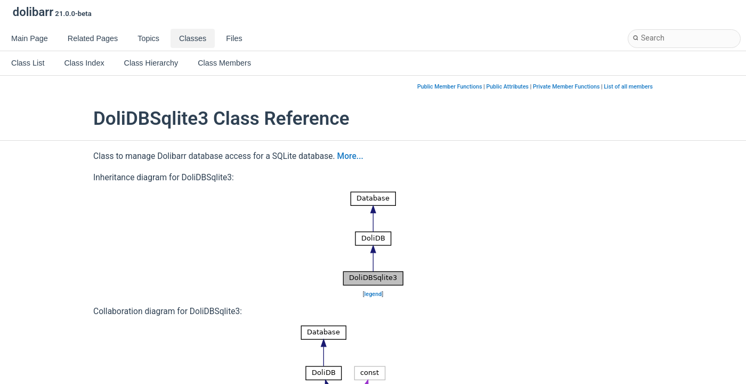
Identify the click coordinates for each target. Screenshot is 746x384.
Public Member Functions (449, 86)
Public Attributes (507, 86)
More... (350, 156)
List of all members (628, 86)
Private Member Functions (566, 86)
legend (373, 294)
